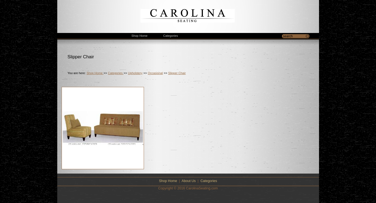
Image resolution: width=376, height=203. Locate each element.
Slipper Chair (177, 73)
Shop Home (94, 73)
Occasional (155, 73)
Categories (116, 73)
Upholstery (135, 73)
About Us (189, 181)
